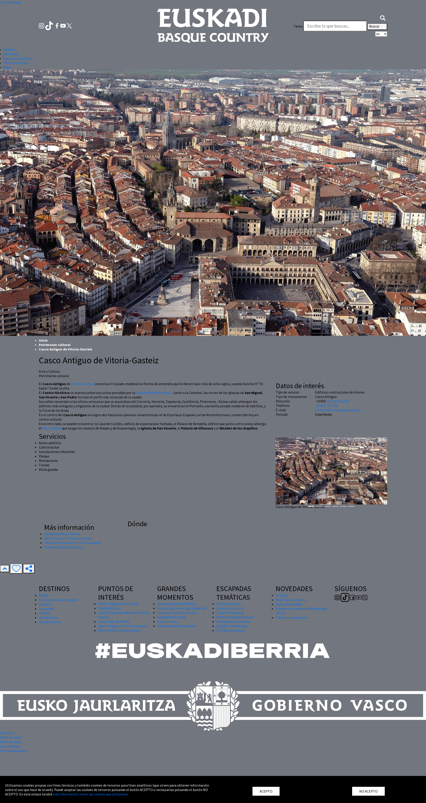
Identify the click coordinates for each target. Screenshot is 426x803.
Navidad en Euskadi (171, 617)
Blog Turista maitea (291, 599)
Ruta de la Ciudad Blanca (234, 617)
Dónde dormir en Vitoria (62, 534)
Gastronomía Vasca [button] (18, 58)
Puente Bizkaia (109, 608)
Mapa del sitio (10, 737)
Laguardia (46, 608)
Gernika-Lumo (50, 622)
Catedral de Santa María (154, 392)
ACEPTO (266, 791)
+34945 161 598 (326, 405)
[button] (382, 17)
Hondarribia (48, 617)
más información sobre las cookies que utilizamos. (91, 794)
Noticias (282, 595)
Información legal (14, 750)
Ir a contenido (10, 2)
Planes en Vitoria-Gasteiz (63, 547)
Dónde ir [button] (9, 49)
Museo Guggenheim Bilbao (118, 603)
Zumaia (44, 613)
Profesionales (10, 742)
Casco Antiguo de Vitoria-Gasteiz (123, 626)
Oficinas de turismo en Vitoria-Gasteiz (73, 542)
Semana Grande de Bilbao (176, 603)
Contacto (7, 733)
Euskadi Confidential (232, 626)
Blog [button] (7, 67)
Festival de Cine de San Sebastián (182, 608)
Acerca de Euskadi (289, 604)
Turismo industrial (230, 612)
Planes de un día (228, 603)
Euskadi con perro (229, 608)
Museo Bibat (51, 428)
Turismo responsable (292, 617)
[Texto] (335, 26)
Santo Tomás (167, 621)
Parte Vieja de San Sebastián (119, 630)
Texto (298, 26)
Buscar (377, 26)
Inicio (43, 340)
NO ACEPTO (368, 791)
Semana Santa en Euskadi (176, 626)
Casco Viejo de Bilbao (114, 621)
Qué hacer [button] (10, 54)
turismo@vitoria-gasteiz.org (337, 410)
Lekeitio (45, 604)
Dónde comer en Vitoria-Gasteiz (68, 538)
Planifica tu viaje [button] (15, 63)
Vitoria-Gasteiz (82, 384)
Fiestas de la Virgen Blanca (177, 612)
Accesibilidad (10, 746)
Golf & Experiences (230, 630)
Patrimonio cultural (55, 344)
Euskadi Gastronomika (233, 621)
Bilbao (44, 595)
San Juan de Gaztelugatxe (58, 599)
